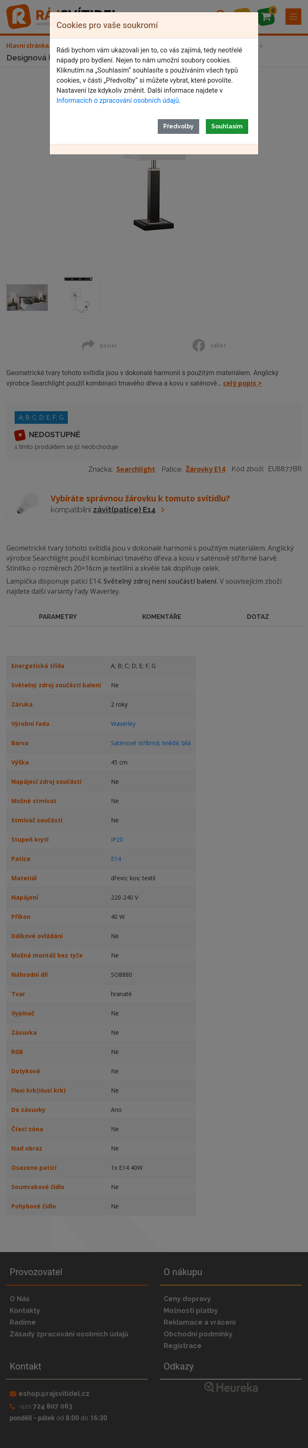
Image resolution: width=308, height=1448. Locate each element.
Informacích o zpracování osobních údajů (117, 100)
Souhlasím (227, 126)
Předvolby (178, 126)
